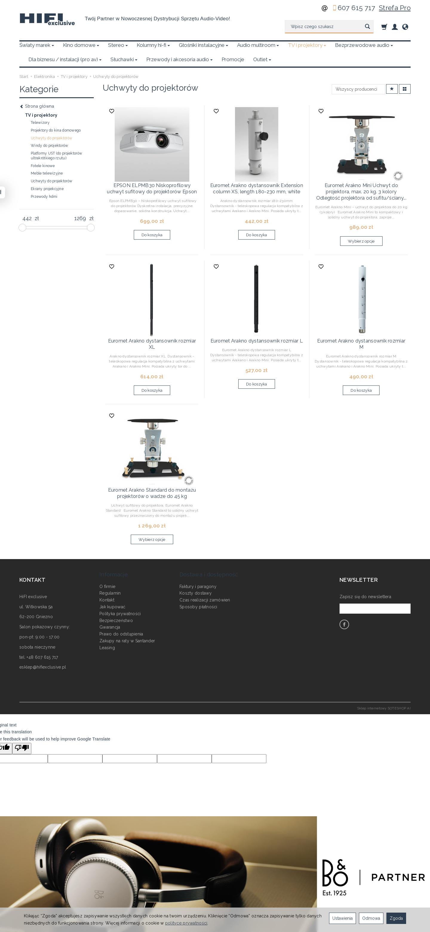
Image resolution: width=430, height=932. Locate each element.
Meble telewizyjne (47, 159)
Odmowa (371, 918)
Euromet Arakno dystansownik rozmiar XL (152, 324)
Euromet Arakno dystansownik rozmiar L (256, 324)
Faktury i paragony (197, 555)
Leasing (107, 616)
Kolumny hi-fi (153, 45)
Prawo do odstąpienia (121, 603)
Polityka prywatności (120, 582)
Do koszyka (152, 219)
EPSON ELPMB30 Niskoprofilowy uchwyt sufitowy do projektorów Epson (152, 173)
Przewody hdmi (44, 182)
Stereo (118, 45)
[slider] (22, 213)
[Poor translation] (21, 723)
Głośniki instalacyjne (203, 45)
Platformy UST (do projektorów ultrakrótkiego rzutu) (56, 141)
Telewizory (40, 108)
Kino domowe (81, 45)
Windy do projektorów (49, 131)
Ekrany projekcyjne (47, 174)
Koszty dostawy (195, 562)
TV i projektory (307, 45)
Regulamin (110, 562)
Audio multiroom (258, 45)
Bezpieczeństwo (116, 589)
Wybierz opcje (361, 224)
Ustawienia (342, 918)
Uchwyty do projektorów (51, 124)
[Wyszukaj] (367, 26)
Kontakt (106, 569)
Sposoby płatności (198, 575)
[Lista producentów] (358, 75)
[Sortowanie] (392, 75)
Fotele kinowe (43, 151)
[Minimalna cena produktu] (27, 204)
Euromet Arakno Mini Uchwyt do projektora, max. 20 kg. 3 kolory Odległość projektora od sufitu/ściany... (361, 176)
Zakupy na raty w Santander (127, 609)
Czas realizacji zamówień (204, 569)
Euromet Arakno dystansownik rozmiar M (361, 324)
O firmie (107, 555)
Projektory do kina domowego (56, 116)
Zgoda (396, 918)
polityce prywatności (186, 923)
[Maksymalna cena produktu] (80, 204)
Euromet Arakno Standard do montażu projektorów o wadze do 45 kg (152, 469)
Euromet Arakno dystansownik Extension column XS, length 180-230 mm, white (256, 173)
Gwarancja (109, 596)
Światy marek (36, 45)
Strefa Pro (395, 8)
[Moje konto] (394, 26)
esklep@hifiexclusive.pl (42, 642)
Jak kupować (112, 575)
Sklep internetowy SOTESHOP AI (384, 683)
